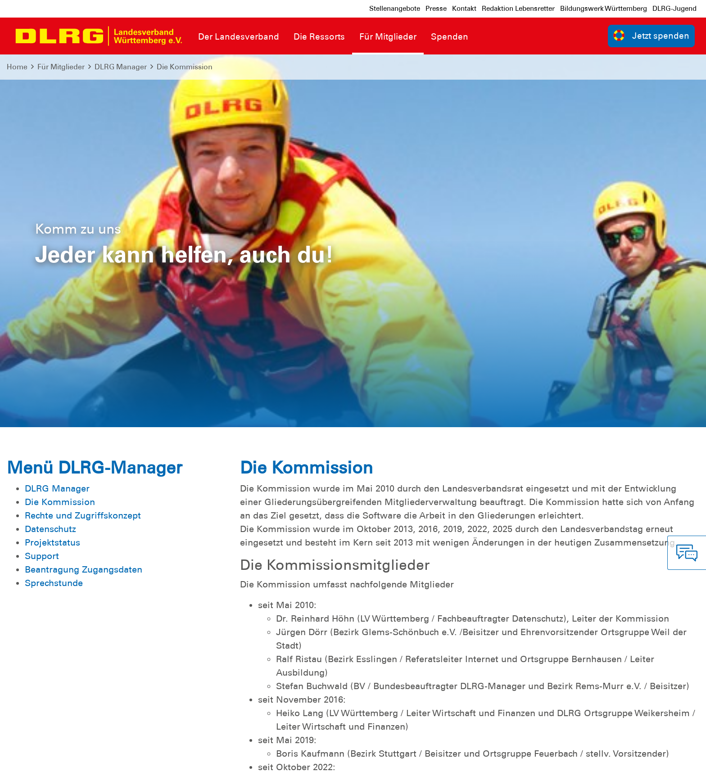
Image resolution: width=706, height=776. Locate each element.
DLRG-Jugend (674, 9)
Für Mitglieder (61, 67)
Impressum (29, 762)
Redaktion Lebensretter (518, 9)
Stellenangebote (394, 9)
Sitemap (118, 762)
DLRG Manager (121, 67)
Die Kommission (185, 67)
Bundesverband (668, 762)
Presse (436, 9)
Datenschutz (76, 762)
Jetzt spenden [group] (651, 35)
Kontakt (464, 9)
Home (17, 67)
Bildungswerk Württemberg (603, 9)
